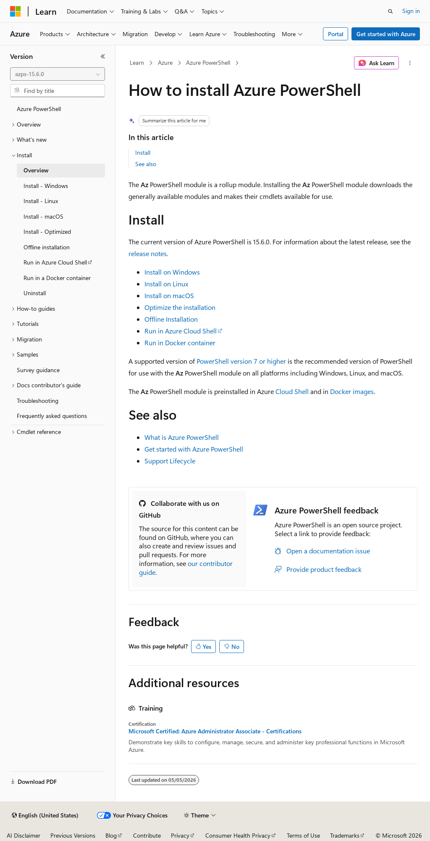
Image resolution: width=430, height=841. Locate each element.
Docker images (352, 391)
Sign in (411, 11)
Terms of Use (303, 835)
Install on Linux (166, 283)
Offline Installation (171, 319)
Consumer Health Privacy (237, 835)
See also (145, 164)
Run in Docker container (179, 342)
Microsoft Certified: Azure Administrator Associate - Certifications (215, 731)
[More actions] (409, 63)
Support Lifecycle (169, 460)
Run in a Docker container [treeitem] (57, 278)
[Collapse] (103, 56)
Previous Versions (72, 835)
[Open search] (390, 11)
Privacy (180, 835)
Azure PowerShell (208, 62)
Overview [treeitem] (36, 170)
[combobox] (57, 74)
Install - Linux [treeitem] (41, 201)
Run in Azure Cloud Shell (180, 330)
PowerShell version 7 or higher (241, 361)
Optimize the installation (179, 307)
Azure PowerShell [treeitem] (39, 109)
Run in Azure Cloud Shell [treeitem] (55, 262)
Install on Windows (172, 271)
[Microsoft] (15, 11)
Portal (335, 34)
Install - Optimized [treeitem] (47, 231)
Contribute (147, 835)
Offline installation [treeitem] (47, 247)
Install (142, 152)
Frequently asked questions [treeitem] (52, 416)
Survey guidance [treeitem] (38, 370)
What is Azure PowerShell (181, 437)
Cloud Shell (292, 391)
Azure (165, 62)
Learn (137, 62)
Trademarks (344, 835)
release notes (147, 253)
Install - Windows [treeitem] (46, 186)
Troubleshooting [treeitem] (37, 401)
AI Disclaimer (23, 835)
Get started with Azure (386, 34)
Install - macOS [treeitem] (43, 216)
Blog (111, 835)
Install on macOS (169, 295)
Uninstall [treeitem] (35, 293)
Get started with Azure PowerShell (193, 448)
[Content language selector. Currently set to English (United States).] (45, 815)
